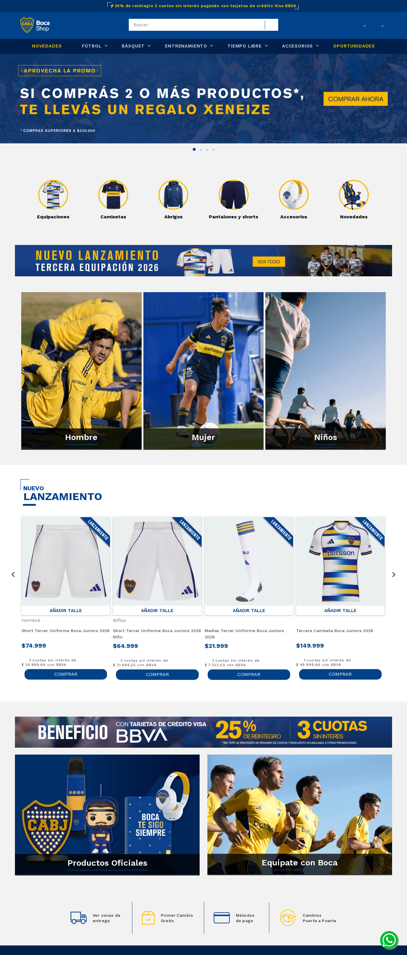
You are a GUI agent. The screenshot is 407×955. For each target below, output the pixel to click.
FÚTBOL (91, 46)
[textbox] (203, 25)
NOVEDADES (47, 46)
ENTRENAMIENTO (186, 46)
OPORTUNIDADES (354, 46)
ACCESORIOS (297, 46)
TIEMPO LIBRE (244, 46)
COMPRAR (65, 674)
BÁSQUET (133, 46)
